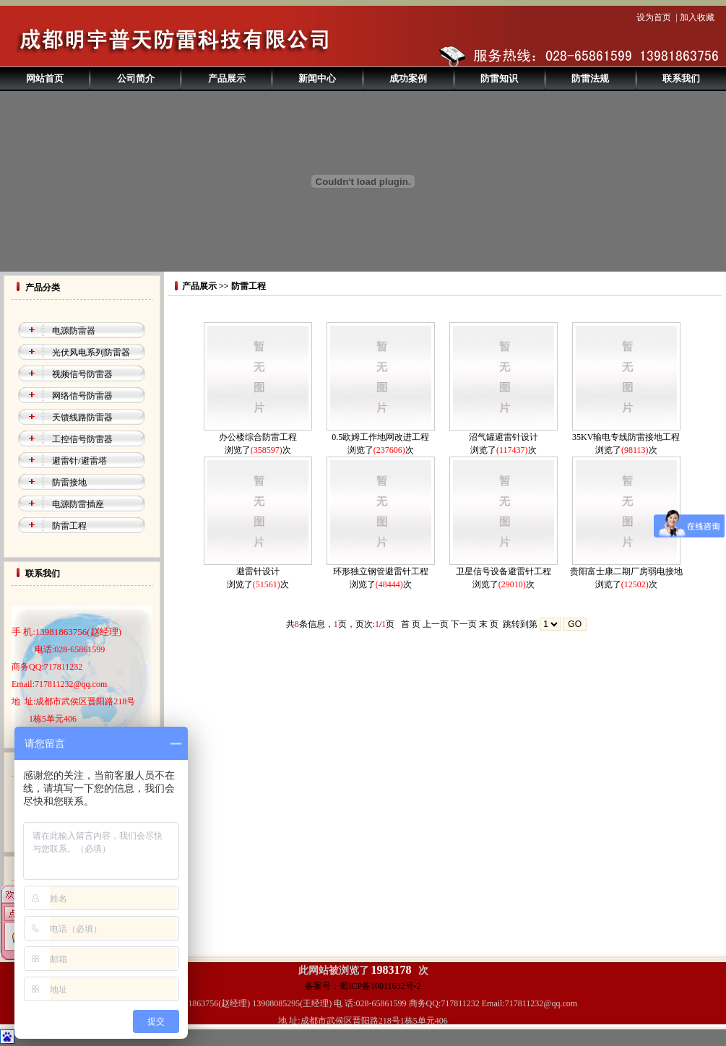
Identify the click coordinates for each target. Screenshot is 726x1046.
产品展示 (227, 78)
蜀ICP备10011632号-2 (380, 986)
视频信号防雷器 (82, 374)
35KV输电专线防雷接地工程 (626, 437)
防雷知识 (499, 78)
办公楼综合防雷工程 (258, 437)
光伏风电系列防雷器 (91, 352)
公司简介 (136, 78)
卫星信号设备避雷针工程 (503, 571)
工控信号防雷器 (82, 439)
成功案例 (408, 78)
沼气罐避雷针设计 (503, 437)
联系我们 (681, 78)
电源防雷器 (73, 331)
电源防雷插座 (78, 504)
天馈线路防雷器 (82, 417)
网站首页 (45, 78)
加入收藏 (697, 17)
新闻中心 (317, 78)
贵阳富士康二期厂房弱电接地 (626, 571)
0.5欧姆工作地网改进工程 (380, 437)
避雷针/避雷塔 (79, 461)
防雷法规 (590, 78)
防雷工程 (69, 526)
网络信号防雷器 (82, 396)
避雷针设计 (258, 571)
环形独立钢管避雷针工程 (380, 571)
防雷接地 (69, 482)
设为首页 (653, 17)
